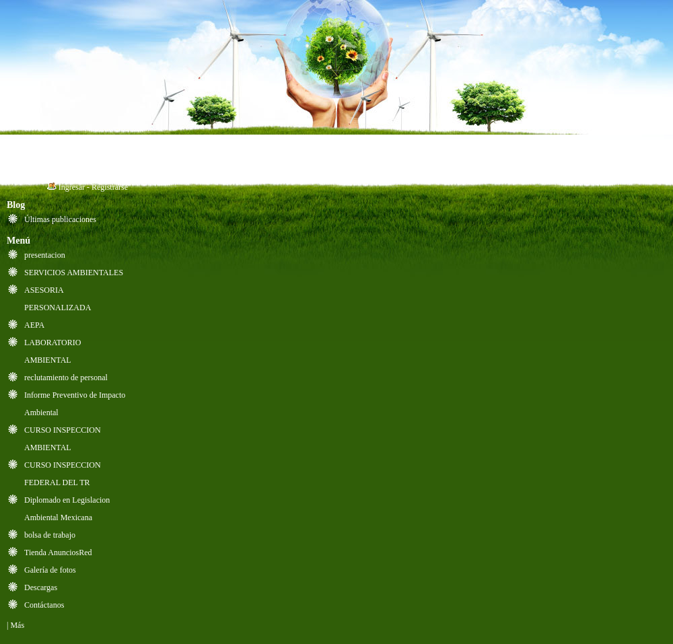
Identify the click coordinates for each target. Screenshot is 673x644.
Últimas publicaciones (60, 219)
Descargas (40, 587)
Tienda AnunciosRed (58, 552)
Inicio (40, 154)
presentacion (44, 255)
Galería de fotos (50, 570)
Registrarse (110, 187)
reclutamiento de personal (66, 377)
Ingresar (72, 187)
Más (17, 625)
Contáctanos (44, 605)
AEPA (34, 325)
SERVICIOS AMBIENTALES (73, 272)
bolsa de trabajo (49, 535)
